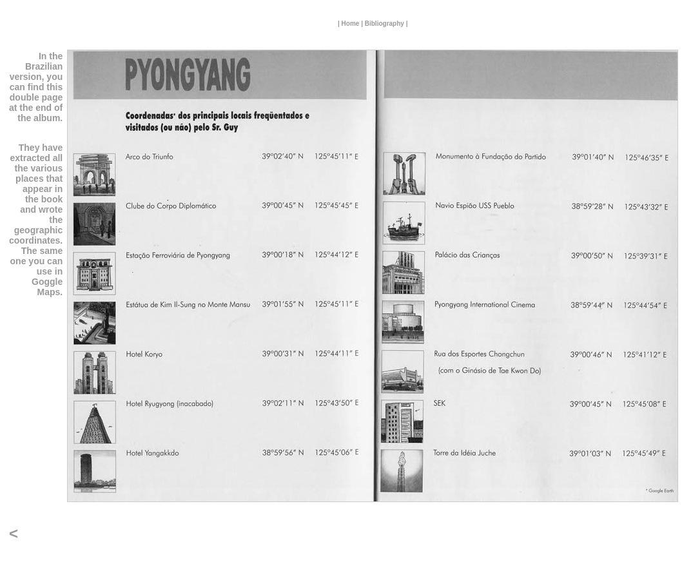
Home (351, 23)
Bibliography (384, 23)
